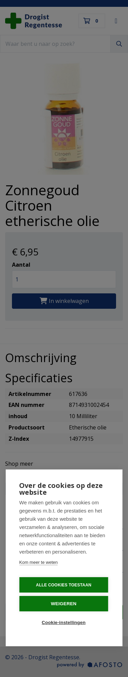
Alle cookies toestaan (63, 585)
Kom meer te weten (38, 562)
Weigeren (63, 603)
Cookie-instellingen (63, 622)
